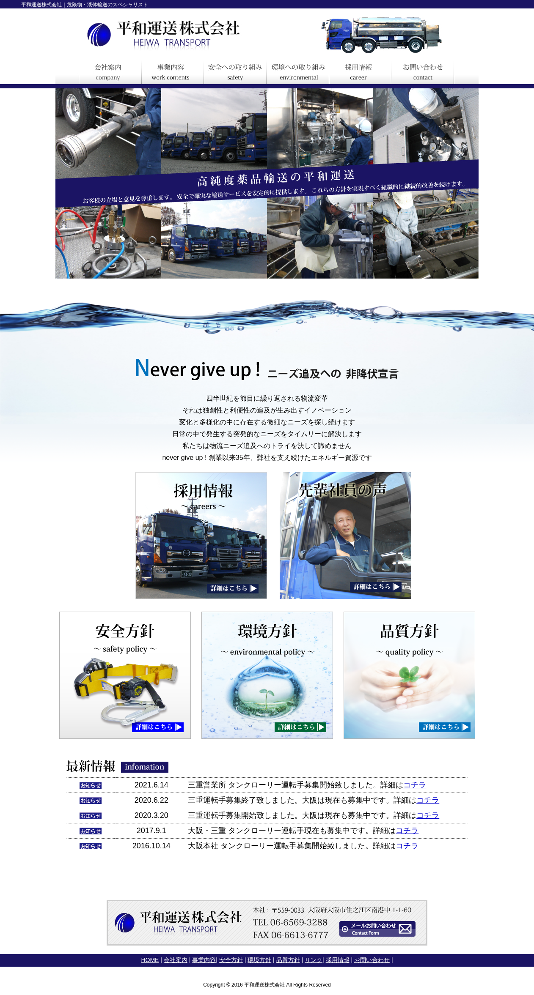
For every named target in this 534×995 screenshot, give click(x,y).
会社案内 (175, 960)
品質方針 (288, 960)
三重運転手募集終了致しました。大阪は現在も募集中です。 (291, 800)
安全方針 (231, 960)
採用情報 (338, 960)
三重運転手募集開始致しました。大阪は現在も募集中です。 (291, 815)
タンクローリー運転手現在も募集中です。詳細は (312, 830)
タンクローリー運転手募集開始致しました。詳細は (315, 785)
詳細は (405, 800)
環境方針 (259, 960)
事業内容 (204, 960)
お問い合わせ (372, 960)
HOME (150, 960)
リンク (313, 960)
